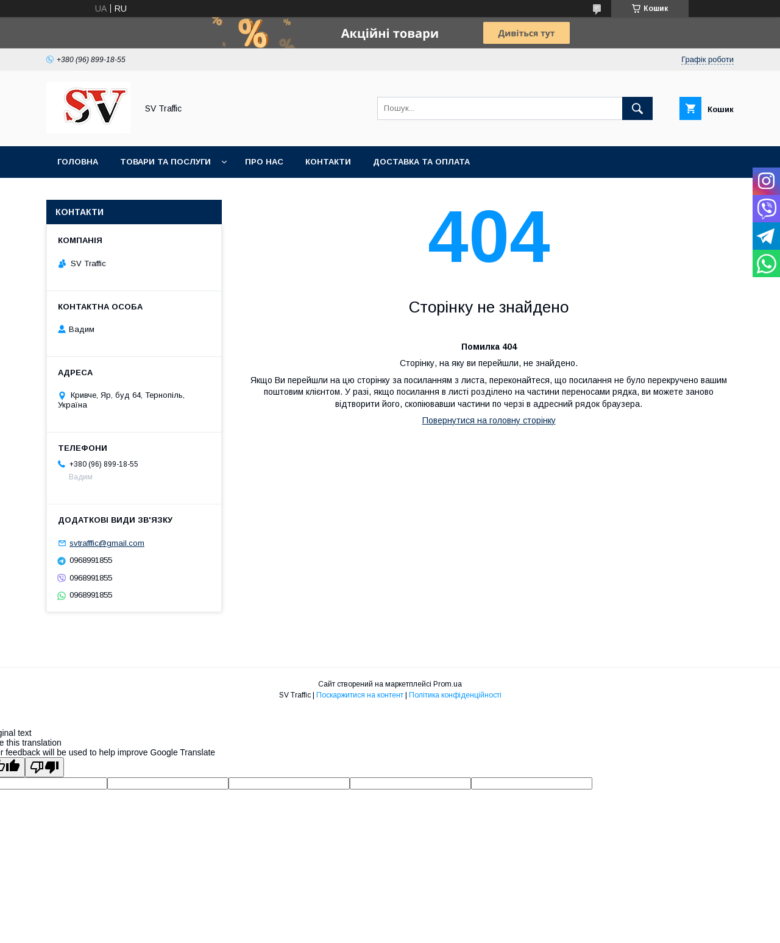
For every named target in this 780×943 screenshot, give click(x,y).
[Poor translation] (44, 767)
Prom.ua (447, 684)
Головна (77, 161)
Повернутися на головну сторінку (489, 420)
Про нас (264, 161)
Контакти (328, 161)
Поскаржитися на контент (359, 695)
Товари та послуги (165, 161)
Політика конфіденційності (455, 695)
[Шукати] (637, 108)
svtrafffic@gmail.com (106, 543)
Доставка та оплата (421, 161)
